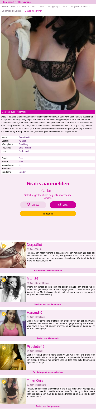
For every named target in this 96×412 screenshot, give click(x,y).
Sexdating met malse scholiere (48, 372)
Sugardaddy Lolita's (11, 11)
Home (5, 6)
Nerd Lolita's (38, 6)
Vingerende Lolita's (80, 6)
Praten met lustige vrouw (48, 406)
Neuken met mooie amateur (48, 304)
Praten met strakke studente (48, 270)
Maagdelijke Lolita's (58, 6)
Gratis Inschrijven (33, 11)
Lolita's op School (20, 6)
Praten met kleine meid (48, 338)
